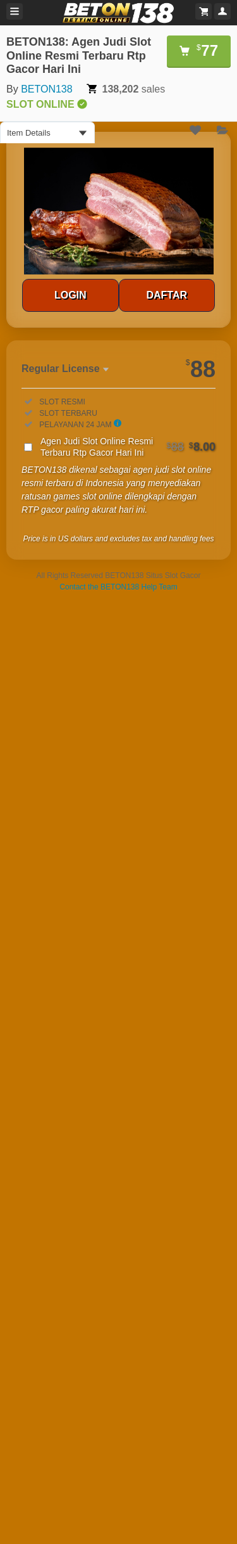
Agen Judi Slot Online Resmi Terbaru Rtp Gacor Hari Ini (128, 446)
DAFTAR (166, 295)
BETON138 (47, 89)
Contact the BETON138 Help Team (118, 586)
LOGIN (70, 295)
